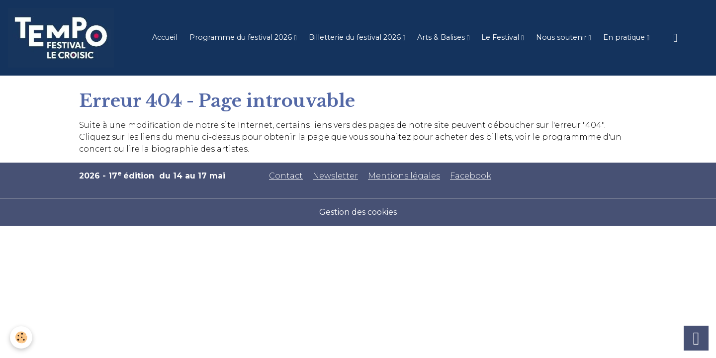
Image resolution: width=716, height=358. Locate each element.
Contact (286, 175)
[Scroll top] (696, 338)
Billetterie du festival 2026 (356, 37)
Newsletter (335, 175)
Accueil (165, 37)
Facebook (470, 175)
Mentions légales (404, 175)
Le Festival (501, 37)
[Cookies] (21, 337)
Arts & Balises (442, 37)
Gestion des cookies (358, 212)
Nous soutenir (562, 37)
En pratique (625, 37)
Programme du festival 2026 (241, 37)
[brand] (63, 38)
